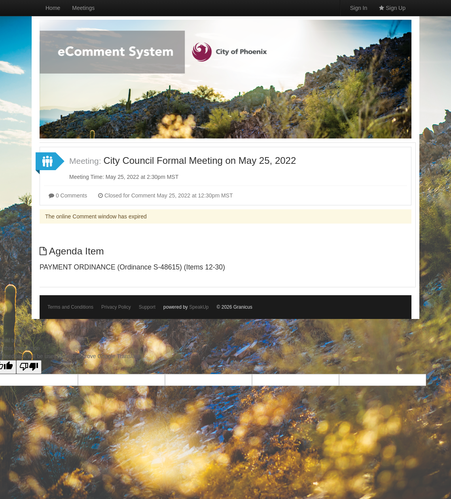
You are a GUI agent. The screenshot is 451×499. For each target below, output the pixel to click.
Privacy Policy (116, 307)
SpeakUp (198, 307)
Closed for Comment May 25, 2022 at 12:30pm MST (165, 195)
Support (147, 307)
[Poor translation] (29, 367)
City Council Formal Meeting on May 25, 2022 (199, 160)
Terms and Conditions (70, 307)
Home (52, 8)
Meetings (83, 8)
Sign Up (392, 8)
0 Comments (68, 195)
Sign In (359, 8)
